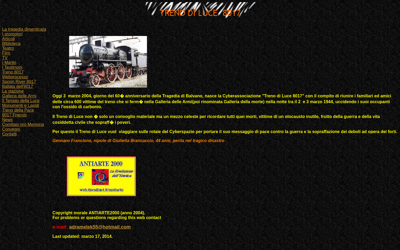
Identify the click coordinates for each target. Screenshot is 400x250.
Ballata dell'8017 (17, 86)
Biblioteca (11, 43)
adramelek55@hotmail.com (100, 227)
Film (6, 53)
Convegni (11, 129)
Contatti (9, 134)
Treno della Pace (18, 110)
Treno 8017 (13, 72)
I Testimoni (12, 67)
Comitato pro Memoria (23, 124)
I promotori (12, 34)
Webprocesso (15, 77)
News (7, 119)
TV (4, 58)
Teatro (8, 48)
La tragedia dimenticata (24, 29)
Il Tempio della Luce (20, 100)
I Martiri (9, 62)
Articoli (8, 39)
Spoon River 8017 (19, 81)
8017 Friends (14, 115)
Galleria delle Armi (19, 96)
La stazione (13, 91)
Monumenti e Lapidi (20, 105)
